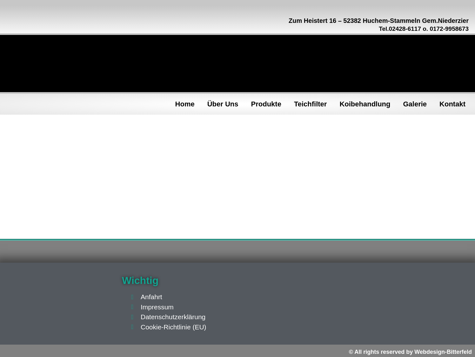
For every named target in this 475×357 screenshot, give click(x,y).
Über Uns (222, 104)
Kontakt (452, 104)
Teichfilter (310, 104)
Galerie (415, 104)
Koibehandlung (364, 104)
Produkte (266, 104)
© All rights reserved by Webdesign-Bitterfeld (410, 352)
